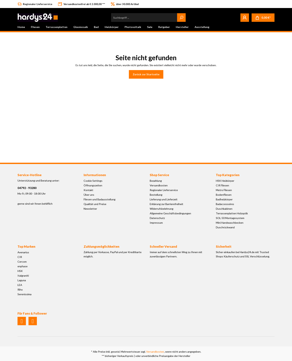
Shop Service (159, 175)
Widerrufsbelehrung (161, 208)
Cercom (22, 261)
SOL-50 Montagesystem (230, 218)
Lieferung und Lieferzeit (163, 199)
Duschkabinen (224, 208)
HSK (20, 270)
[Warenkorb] (263, 17)
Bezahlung (156, 180)
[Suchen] (181, 17)
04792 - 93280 (27, 188)
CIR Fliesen (222, 185)
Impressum (156, 222)
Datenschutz (157, 218)
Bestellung (156, 194)
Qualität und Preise (95, 204)
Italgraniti (23, 275)
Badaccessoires (225, 204)
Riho (20, 289)
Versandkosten (159, 185)
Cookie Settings (93, 180)
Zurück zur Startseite (146, 74)
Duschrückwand (225, 227)
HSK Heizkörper (225, 180)
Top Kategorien (227, 175)
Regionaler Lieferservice (164, 190)
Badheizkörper (224, 199)
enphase (23, 266)
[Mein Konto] (244, 17)
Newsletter (90, 208)
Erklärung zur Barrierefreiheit (166, 204)
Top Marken (26, 246)
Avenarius (23, 252)
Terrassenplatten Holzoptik (232, 213)
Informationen (95, 175)
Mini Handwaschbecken (229, 222)
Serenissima (24, 294)
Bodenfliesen (223, 194)
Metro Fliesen (224, 190)
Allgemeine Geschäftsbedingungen (170, 213)
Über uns (89, 194)
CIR (20, 256)
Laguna (22, 280)
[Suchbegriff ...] (144, 17)
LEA (20, 284)
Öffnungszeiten (93, 185)
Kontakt (88, 190)
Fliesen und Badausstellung (99, 199)
